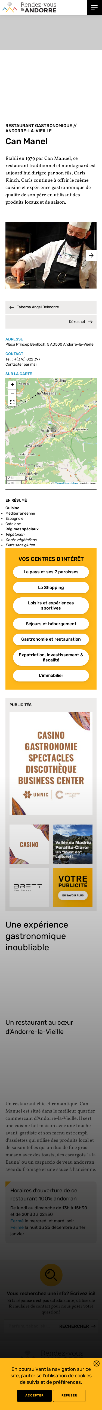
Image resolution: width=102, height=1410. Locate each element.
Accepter (34, 1395)
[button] (96, 1364)
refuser (69, 1395)
